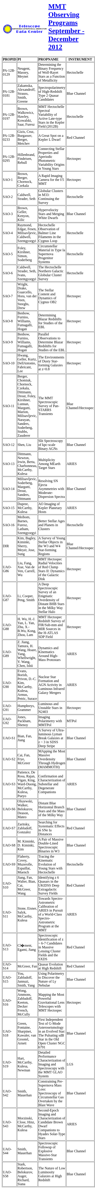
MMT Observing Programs (63, 14)
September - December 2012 (66, 39)
